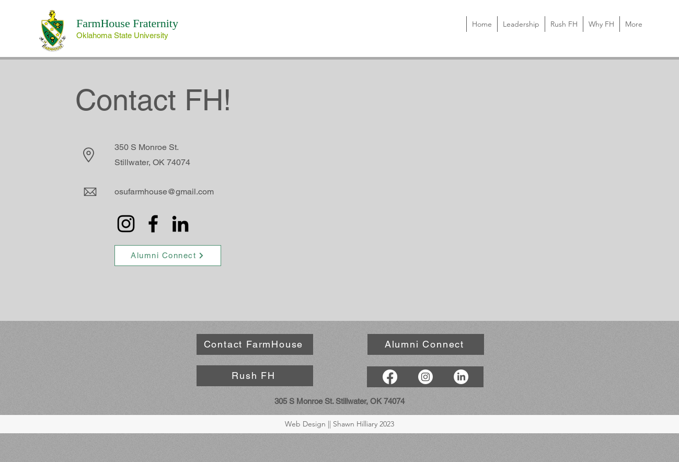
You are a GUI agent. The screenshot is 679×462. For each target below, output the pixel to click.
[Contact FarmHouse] (255, 344)
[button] (601, 24)
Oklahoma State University (122, 35)
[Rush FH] (255, 375)
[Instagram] (125, 223)
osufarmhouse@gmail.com (164, 192)
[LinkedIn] (180, 223)
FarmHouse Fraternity (127, 23)
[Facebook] (153, 223)
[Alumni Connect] (167, 255)
